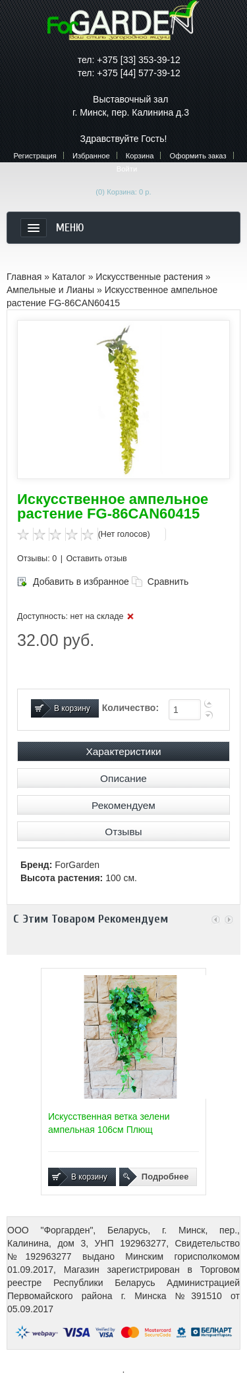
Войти (127, 169)
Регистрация (34, 156)
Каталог (69, 276)
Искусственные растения (149, 276)
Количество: (130, 707)
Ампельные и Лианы (50, 290)
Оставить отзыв (96, 558)
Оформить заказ (197, 156)
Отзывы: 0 (37, 558)
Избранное (91, 156)
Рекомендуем (123, 805)
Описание (123, 778)
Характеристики (123, 751)
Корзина (140, 156)
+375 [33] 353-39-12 (138, 60)
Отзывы (123, 831)
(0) (123, 192)
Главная (24, 276)
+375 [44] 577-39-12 (138, 73)
